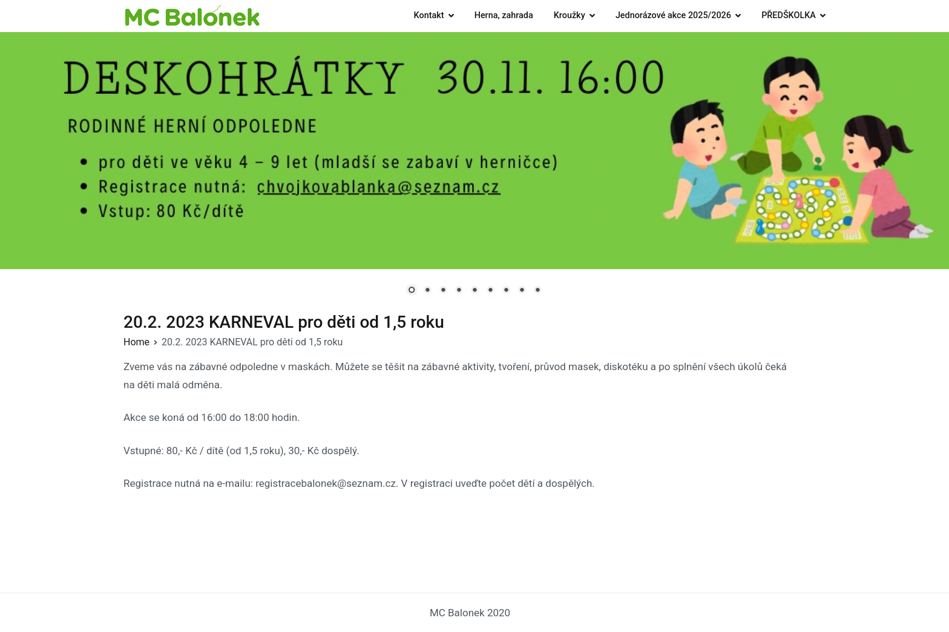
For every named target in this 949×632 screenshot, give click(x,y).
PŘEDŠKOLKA (788, 15)
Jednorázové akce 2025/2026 (673, 15)
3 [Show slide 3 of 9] (443, 291)
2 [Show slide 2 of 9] (427, 291)
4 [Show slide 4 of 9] (458, 291)
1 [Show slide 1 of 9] (411, 291)
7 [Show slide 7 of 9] (506, 291)
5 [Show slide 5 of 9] (474, 291)
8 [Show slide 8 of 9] (521, 291)
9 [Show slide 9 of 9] (537, 291)
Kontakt (429, 15)
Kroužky (569, 15)
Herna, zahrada (504, 15)
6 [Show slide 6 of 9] (490, 291)
